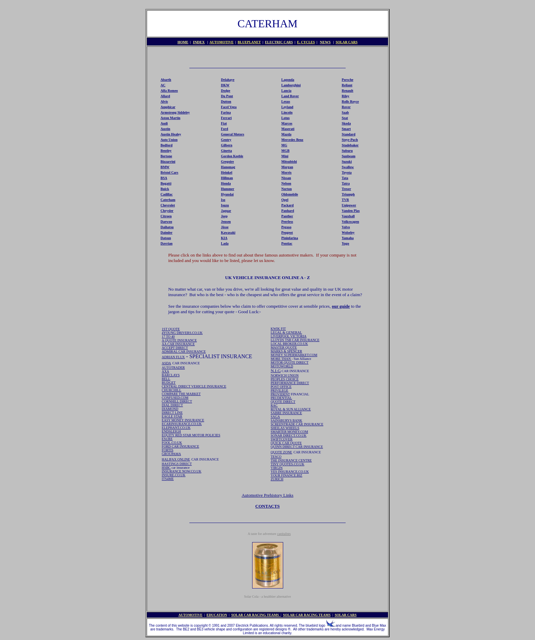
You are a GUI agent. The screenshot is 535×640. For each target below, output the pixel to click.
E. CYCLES (306, 42)
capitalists (284, 534)
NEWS (325, 42)
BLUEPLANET (249, 42)
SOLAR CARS (347, 42)
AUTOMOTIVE (221, 42)
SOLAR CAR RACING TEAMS (256, 615)
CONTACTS (267, 506)
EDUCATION (216, 615)
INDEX (199, 42)
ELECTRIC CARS (279, 42)
